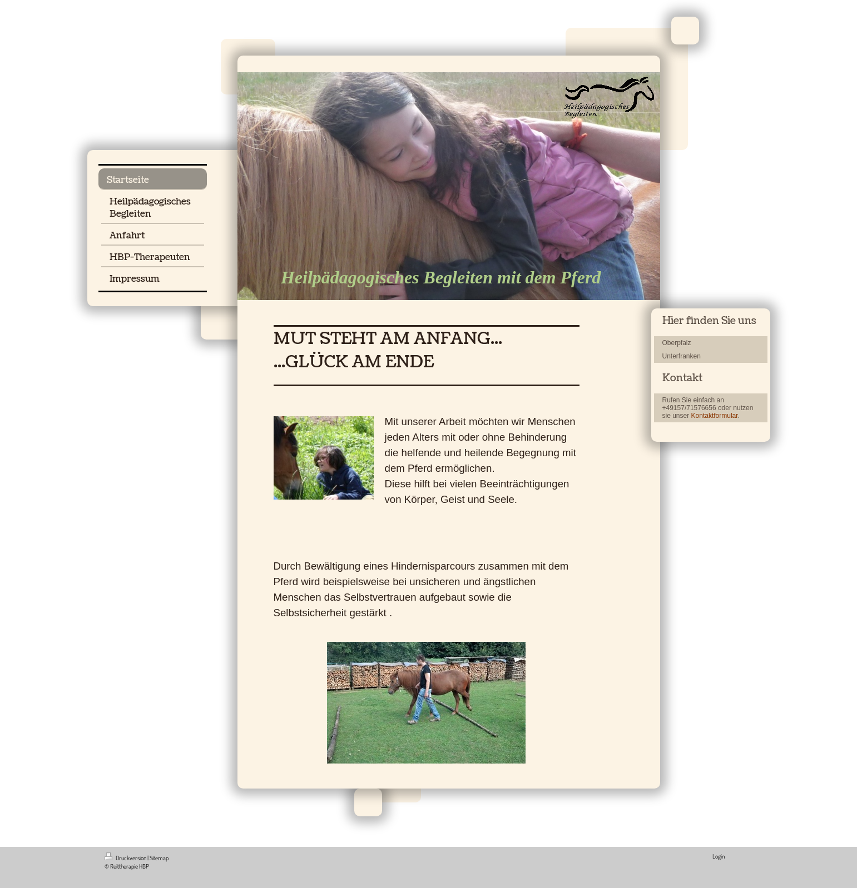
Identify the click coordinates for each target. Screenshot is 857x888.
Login (718, 856)
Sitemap (159, 858)
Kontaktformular (714, 416)
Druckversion (126, 858)
